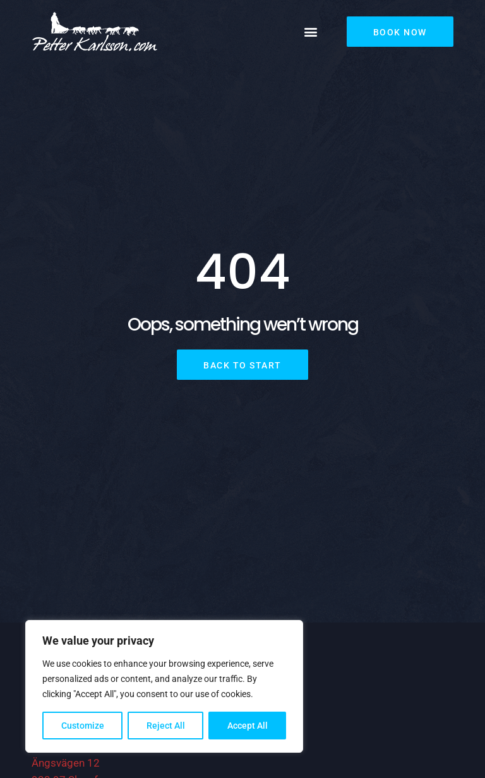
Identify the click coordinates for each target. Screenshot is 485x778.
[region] (164, 686)
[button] (311, 31)
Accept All (247, 725)
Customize (82, 725)
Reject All (166, 725)
